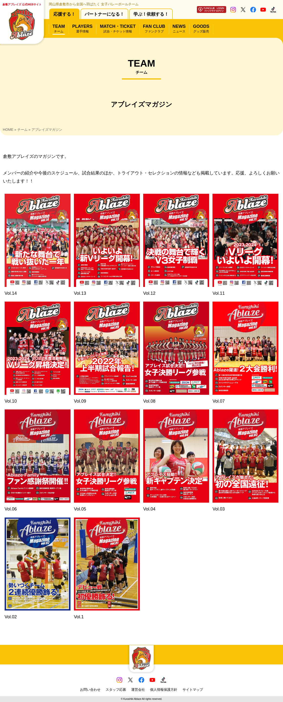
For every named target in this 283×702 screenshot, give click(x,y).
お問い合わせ (90, 690)
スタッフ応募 (116, 690)
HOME (8, 130)
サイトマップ (192, 690)
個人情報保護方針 (163, 690)
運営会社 (138, 690)
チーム (22, 130)
